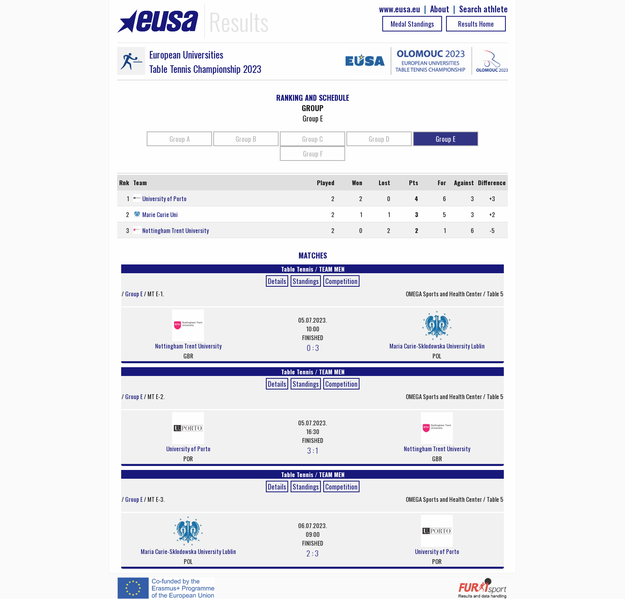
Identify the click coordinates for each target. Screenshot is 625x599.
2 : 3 (312, 552)
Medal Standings (412, 24)
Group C (312, 139)
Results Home (476, 24)
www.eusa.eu (399, 9)
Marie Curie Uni (160, 214)
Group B (246, 139)
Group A (179, 139)
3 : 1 (312, 450)
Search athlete (483, 9)
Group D (379, 139)
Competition (341, 281)
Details (277, 281)
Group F (312, 154)
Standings (306, 281)
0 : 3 (313, 347)
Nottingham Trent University (175, 230)
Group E (446, 139)
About (439, 9)
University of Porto (164, 198)
